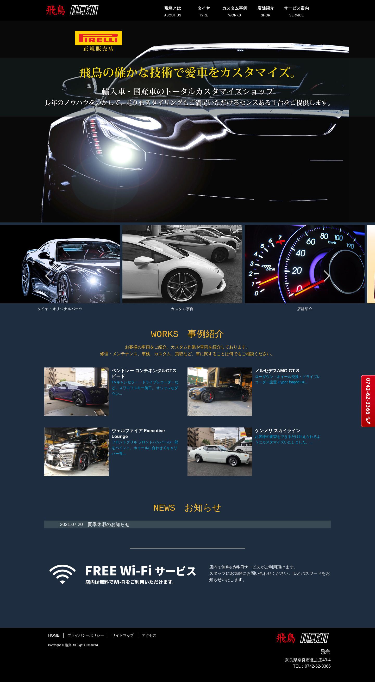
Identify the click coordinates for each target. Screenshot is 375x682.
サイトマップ (123, 635)
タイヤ (203, 12)
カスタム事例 (234, 12)
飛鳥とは (172, 12)
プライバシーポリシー (85, 635)
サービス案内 (296, 12)
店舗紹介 (265, 12)
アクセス (149, 635)
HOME (53, 635)
